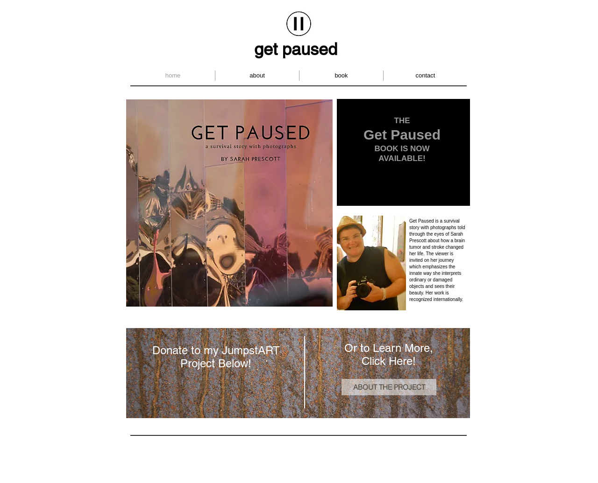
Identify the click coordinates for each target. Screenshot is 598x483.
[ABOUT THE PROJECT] (389, 387)
